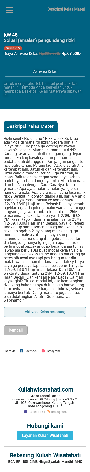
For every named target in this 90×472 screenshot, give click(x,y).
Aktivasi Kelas (45, 71)
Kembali (16, 330)
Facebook (33, 411)
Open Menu (9, 10)
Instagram (56, 411)
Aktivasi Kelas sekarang (45, 311)
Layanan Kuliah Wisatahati (45, 435)
